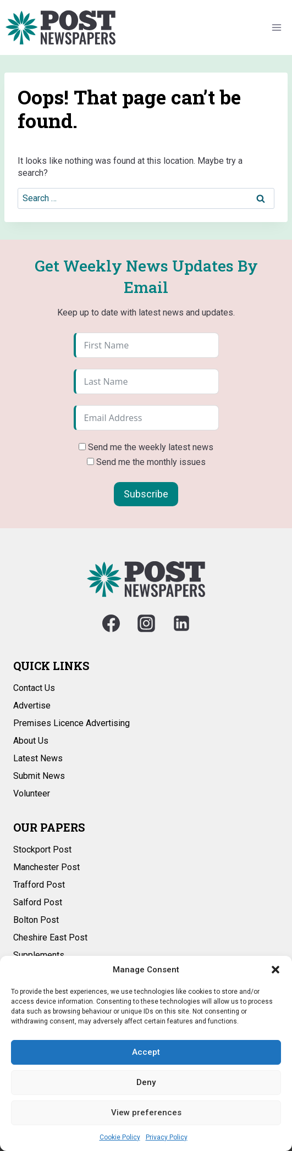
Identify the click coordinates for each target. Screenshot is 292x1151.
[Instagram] (146, 623)
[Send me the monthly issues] (90, 461)
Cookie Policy (120, 1137)
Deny (146, 1082)
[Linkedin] (181, 623)
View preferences (146, 1112)
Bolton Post (36, 920)
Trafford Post (39, 884)
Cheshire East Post (50, 937)
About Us (30, 740)
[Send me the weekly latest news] (82, 446)
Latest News (38, 758)
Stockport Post (42, 849)
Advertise (32, 705)
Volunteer (31, 793)
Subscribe (146, 494)
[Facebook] (111, 623)
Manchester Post (46, 867)
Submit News (39, 776)
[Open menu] (276, 27)
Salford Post (37, 902)
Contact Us (34, 688)
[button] (275, 969)
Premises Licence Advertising (71, 723)
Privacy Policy (167, 1137)
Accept (146, 1052)
